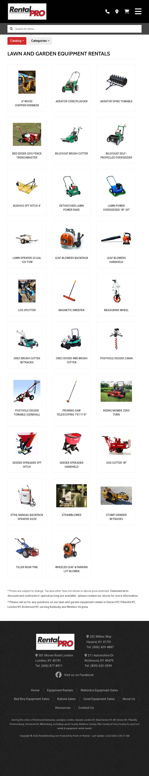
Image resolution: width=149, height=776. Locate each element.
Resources (63, 708)
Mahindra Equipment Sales (99, 690)
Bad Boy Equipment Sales (32, 699)
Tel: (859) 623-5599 (98, 666)
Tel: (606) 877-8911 (49, 666)
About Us (128, 699)
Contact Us (86, 708)
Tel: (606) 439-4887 (100, 647)
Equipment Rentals (60, 690)
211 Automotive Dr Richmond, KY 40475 (99, 658)
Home (35, 690)
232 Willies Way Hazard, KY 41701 (98, 639)
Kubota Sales (66, 699)
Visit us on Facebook (74, 675)
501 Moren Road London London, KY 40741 (54, 658)
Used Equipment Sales (99, 699)
